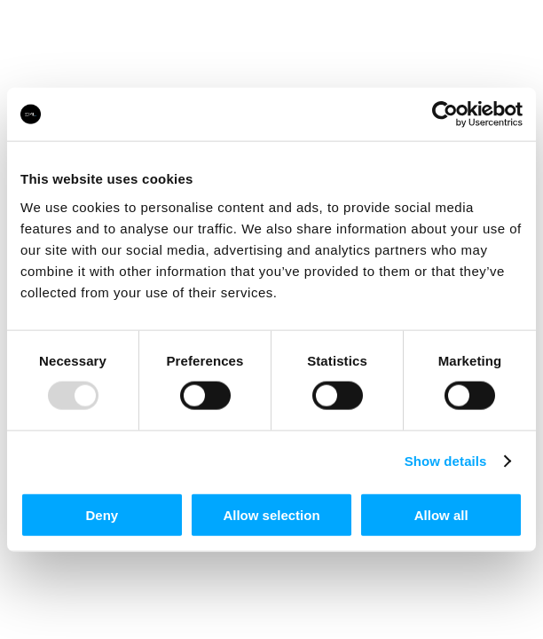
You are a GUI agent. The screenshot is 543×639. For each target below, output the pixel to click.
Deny (101, 514)
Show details (446, 461)
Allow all (441, 514)
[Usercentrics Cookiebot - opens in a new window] (445, 114)
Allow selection (271, 514)
